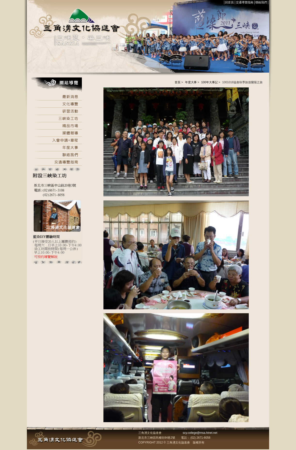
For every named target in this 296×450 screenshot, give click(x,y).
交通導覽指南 (244, 2)
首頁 (177, 82)
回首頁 (229, 2)
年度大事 (191, 82)
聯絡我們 (261, 2)
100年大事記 (209, 82)
